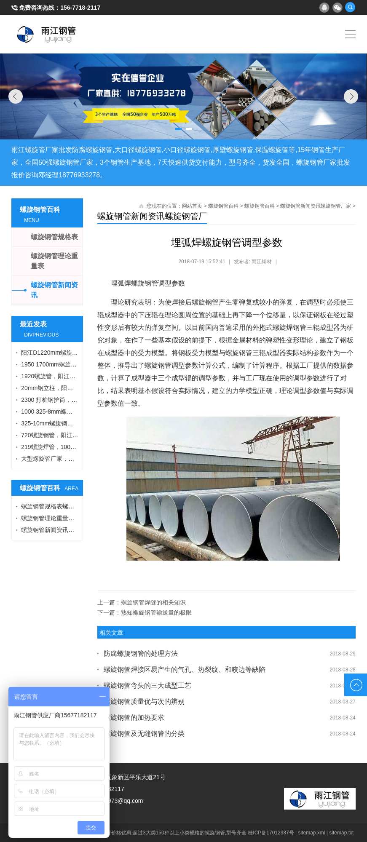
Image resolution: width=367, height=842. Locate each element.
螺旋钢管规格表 (54, 237)
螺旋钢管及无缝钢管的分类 (144, 733)
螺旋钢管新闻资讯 (54, 290)
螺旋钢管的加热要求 (134, 717)
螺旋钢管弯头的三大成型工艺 (147, 685)
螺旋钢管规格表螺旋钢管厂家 (59, 506)
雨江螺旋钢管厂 (46, 34)
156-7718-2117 (80, 7)
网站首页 (192, 206)
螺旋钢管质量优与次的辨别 (144, 701)
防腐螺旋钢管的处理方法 (141, 653)
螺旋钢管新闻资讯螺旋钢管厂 (152, 216)
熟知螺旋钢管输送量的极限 (156, 612)
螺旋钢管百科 (223, 206)
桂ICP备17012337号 (271, 833)
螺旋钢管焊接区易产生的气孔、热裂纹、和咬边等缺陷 (184, 669)
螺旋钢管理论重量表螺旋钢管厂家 (65, 518)
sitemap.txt (341, 833)
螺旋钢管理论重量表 (54, 261)
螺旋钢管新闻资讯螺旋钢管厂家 (315, 206)
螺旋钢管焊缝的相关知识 (153, 602)
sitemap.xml (311, 833)
